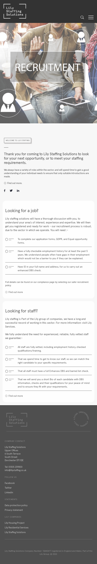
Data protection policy (16, 505)
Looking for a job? (21, 214)
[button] (91, 17)
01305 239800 (15, 466)
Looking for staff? (21, 314)
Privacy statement (14, 510)
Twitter (8, 487)
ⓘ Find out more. (13, 185)
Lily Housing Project (15, 522)
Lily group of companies (48, 322)
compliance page (45, 286)
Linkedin (9, 492)
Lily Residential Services (17, 527)
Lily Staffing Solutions (15, 532)
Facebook (10, 483)
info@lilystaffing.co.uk (15, 470)
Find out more (16, 295)
